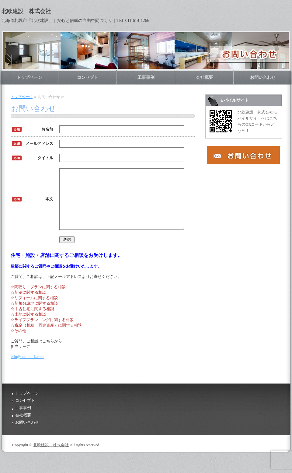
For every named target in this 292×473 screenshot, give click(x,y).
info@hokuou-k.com (27, 367)
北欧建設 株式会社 (51, 456)
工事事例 (146, 77)
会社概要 (204, 77)
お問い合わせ (263, 77)
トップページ (29, 77)
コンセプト (87, 77)
